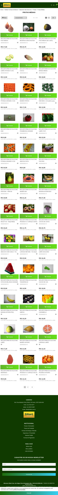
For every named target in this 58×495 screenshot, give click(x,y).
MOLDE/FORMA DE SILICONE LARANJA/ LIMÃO (47, 341)
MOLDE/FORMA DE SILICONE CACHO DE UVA (47, 281)
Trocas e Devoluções (29, 426)
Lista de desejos (29, 451)
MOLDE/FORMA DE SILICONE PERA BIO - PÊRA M (9, 190)
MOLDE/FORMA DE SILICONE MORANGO (9, 371)
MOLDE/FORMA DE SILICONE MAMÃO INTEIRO (28, 341)
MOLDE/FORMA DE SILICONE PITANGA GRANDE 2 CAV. (9, 100)
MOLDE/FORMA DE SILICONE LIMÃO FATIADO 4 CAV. (9, 69)
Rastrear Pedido (29, 435)
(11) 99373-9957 (31, 407)
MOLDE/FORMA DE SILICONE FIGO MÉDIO (9, 39)
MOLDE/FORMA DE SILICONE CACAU (28, 69)
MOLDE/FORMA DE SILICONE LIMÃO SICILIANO (47, 250)
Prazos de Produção (29, 428)
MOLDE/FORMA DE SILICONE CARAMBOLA (47, 311)
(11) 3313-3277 (30, 404)
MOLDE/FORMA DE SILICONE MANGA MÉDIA (47, 69)
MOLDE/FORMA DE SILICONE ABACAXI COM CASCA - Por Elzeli (9, 251)
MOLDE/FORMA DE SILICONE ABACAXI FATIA (28, 160)
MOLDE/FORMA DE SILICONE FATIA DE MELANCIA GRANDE (9, 281)
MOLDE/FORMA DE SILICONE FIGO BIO (47, 160)
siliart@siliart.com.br (31, 409)
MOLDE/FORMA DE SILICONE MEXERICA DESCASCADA (28, 39)
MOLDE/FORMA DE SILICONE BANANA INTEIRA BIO (47, 190)
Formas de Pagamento (29, 437)
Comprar (9, 35)
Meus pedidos (29, 448)
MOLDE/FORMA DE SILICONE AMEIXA (28, 311)
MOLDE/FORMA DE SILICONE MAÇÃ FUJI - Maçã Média (9, 220)
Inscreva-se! (29, 474)
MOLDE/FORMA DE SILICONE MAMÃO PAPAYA (28, 100)
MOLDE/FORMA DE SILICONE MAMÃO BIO (28, 190)
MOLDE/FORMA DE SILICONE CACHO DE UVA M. (47, 220)
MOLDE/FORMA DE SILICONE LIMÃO (9, 341)
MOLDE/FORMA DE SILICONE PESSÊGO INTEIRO (47, 371)
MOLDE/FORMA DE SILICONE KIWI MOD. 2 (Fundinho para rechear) (47, 100)
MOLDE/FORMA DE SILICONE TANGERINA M (28, 281)
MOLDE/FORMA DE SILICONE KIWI (9, 130)
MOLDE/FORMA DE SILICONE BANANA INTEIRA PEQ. (9, 311)
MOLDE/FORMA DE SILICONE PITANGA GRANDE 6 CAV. (9, 160)
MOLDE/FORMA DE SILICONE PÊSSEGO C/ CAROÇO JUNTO (28, 220)
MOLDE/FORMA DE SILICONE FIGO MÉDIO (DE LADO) (47, 39)
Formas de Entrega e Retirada (29, 430)
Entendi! (29, 492)
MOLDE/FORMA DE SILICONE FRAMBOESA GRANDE (28, 130)
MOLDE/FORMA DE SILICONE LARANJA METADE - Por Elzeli (28, 250)
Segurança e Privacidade (29, 433)
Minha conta (29, 446)
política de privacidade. (19, 490)
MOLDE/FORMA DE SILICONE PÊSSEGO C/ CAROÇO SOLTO (28, 371)
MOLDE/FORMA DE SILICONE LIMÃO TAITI (47, 130)
